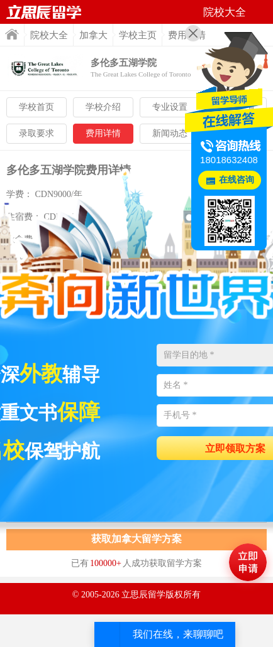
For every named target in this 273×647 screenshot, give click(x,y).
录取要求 (36, 133)
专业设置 (169, 107)
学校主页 (138, 35)
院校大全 (49, 35)
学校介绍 (103, 107)
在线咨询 (236, 179)
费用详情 (103, 133)
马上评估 (248, 562)
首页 (12, 34)
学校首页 (36, 107)
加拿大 (93, 35)
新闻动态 (169, 133)
